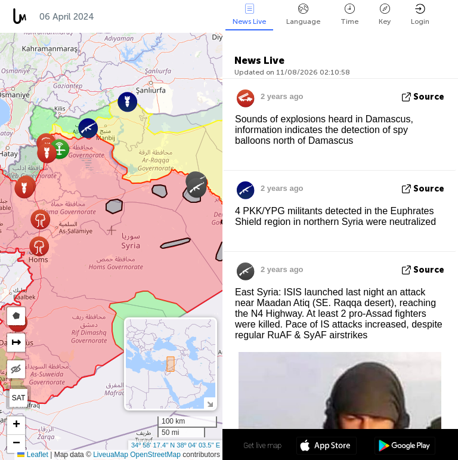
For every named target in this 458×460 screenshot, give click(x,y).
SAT (18, 398)
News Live (249, 15)
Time (349, 15)
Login (420, 15)
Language (303, 15)
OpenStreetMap (155, 454)
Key (385, 15)
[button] (24, 188)
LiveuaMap (110, 454)
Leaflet (32, 454)
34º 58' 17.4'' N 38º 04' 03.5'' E (175, 445)
